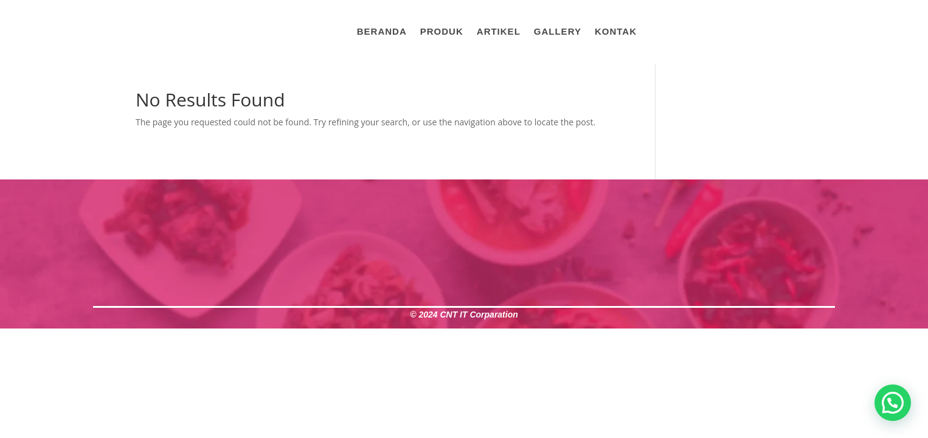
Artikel (499, 31)
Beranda (382, 31)
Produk (441, 31)
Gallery (557, 31)
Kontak (616, 31)
